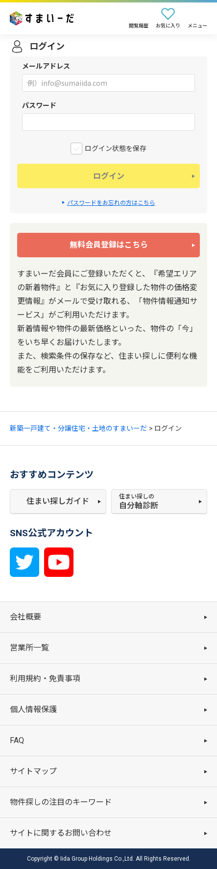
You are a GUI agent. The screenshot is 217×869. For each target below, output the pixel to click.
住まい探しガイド (57, 501)
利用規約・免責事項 (45, 678)
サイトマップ (33, 771)
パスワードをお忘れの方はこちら (111, 202)
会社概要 (25, 616)
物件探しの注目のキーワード (61, 802)
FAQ (17, 740)
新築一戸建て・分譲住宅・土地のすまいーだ (78, 428)
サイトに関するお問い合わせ (61, 833)
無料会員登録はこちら (109, 244)
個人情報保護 (33, 709)
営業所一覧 (29, 647)
